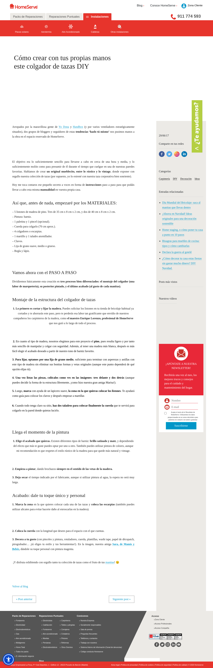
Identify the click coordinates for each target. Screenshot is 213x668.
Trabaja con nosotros (88, 643)
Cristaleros (65, 634)
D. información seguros (24, 656)
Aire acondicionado (22, 638)
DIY (175, 179)
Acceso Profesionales (163, 624)
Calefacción (46, 625)
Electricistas (46, 621)
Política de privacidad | (130, 665)
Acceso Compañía (161, 628)
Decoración (186, 179)
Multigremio (19, 643)
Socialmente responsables (91, 625)
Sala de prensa (86, 629)
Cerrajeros (64, 629)
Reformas (64, 643)
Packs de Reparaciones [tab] (28, 16)
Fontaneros (46, 629)
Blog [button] (141, 5)
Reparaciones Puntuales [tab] (64, 16)
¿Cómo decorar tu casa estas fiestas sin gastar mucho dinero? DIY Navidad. (182, 263)
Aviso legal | (116, 665)
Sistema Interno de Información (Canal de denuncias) (101, 647)
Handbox (78, 126)
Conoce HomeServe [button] (164, 5)
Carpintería (164, 179)
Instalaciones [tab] (100, 16)
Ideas (197, 179)
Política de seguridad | (164, 665)
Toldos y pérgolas (67, 625)
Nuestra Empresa (87, 621)
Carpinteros (65, 621)
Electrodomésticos (22, 629)
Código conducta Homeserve (92, 652)
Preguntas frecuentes (89, 634)
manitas (109, 562)
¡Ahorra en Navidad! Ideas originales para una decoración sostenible (179, 218)
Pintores (64, 638)
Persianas (46, 643)
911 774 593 (189, 16)
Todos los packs (21, 652)
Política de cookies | (147, 665)
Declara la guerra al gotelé (177, 252)
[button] (8, 659)
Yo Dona (64, 126)
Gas (16, 634)
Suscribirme (181, 425)
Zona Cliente (159, 620)
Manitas (45, 638)
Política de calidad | (180, 665)
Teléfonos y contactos (88, 638)
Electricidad (19, 625)
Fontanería (19, 621)
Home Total (19, 647)
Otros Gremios (66, 647)
